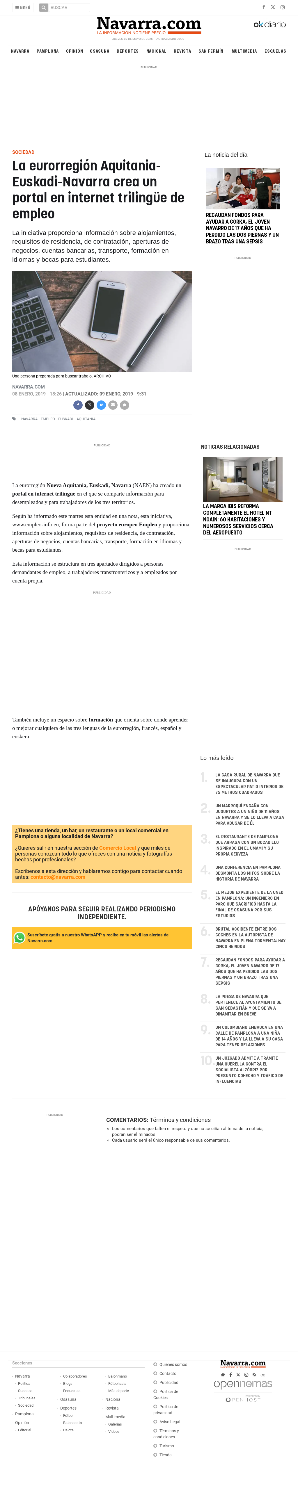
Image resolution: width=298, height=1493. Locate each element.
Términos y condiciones (180, 1119)
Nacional (156, 51)
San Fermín (211, 51)
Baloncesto (72, 1423)
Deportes (128, 51)
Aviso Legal (169, 1421)
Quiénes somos (173, 1364)
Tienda (165, 1455)
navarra (29, 419)
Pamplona (48, 51)
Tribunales (27, 1398)
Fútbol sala (117, 1383)
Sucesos (25, 1391)
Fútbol (68, 1415)
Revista (182, 51)
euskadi (65, 419)
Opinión (74, 51)
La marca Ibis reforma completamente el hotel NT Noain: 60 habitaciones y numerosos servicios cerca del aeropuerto (238, 520)
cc (262, 1375)
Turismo (166, 1446)
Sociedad (25, 1405)
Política (24, 1383)
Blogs (67, 1383)
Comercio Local (117, 848)
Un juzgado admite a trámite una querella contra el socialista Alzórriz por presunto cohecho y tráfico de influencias (249, 1070)
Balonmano (117, 1376)
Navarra (20, 51)
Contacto (167, 1373)
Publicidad (168, 1382)
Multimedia (244, 51)
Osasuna (99, 51)
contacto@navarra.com (58, 877)
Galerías (115, 1424)
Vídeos (114, 1431)
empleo (48, 419)
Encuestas (72, 1391)
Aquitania (86, 419)
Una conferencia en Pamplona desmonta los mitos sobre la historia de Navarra (248, 873)
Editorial (24, 1430)
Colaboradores (75, 1376)
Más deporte (118, 1391)
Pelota (68, 1430)
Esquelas (275, 51)
